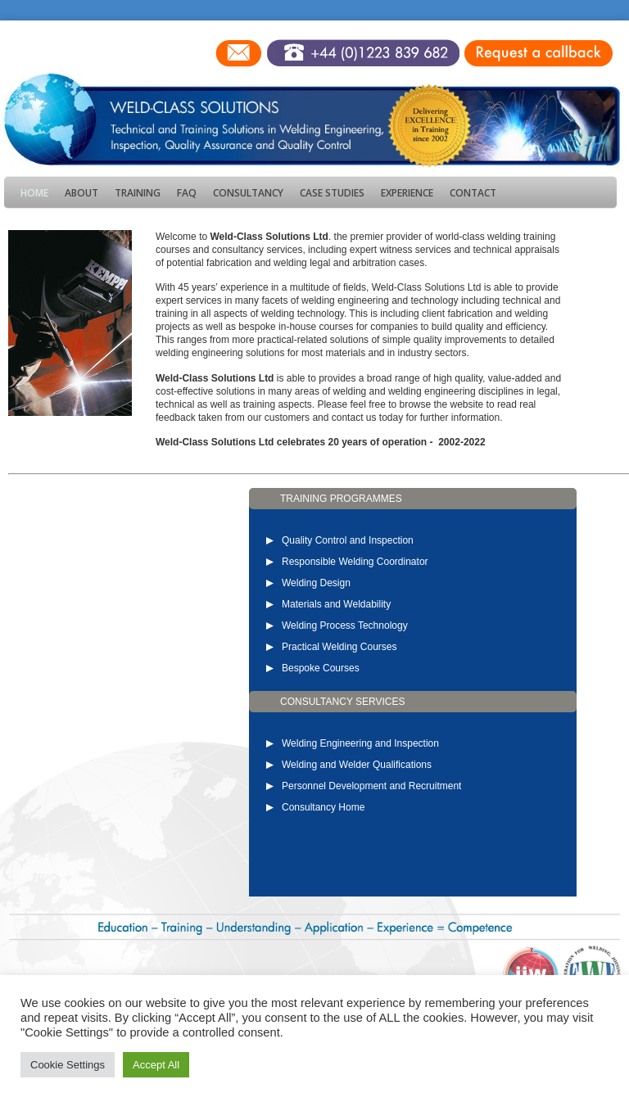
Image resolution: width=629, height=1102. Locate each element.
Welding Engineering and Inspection (360, 743)
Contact (473, 193)
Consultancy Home (323, 807)
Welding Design (316, 583)
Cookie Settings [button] (67, 1065)
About (81, 193)
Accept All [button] (156, 1065)
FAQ (187, 193)
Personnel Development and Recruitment (371, 786)
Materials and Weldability (336, 604)
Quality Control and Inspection (348, 540)
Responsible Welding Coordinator (355, 561)
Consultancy (248, 193)
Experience (407, 193)
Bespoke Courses (321, 668)
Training (138, 193)
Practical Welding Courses (339, 647)
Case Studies (332, 193)
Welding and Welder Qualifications (357, 764)
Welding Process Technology (345, 625)
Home (34, 193)
